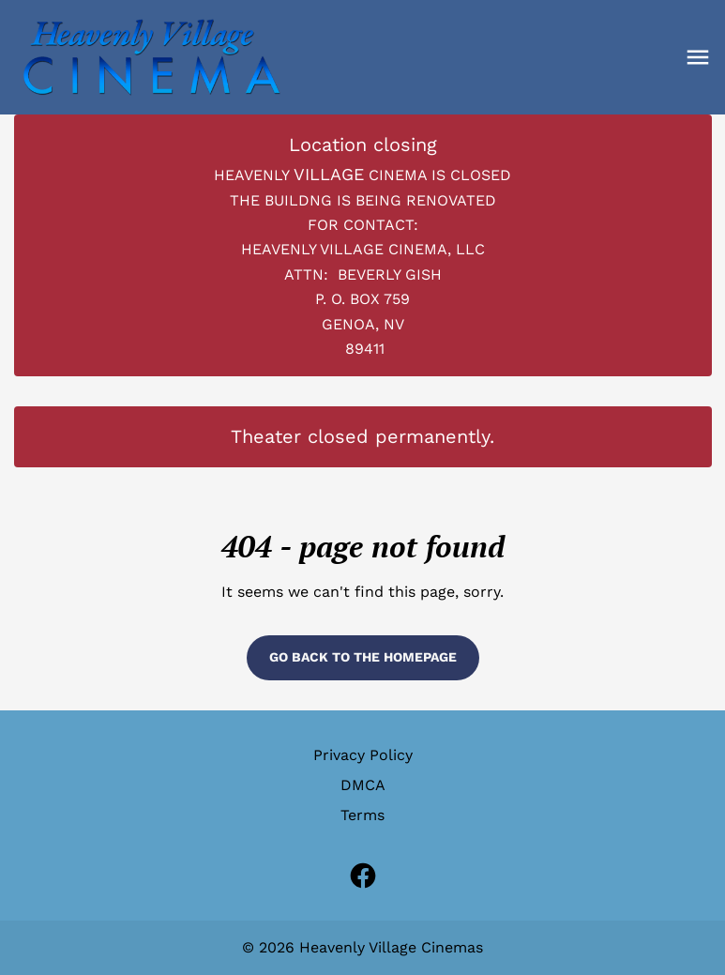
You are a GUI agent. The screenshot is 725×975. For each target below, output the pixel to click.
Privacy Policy (363, 755)
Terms (362, 815)
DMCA (362, 785)
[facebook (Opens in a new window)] (363, 876)
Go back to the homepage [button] (363, 656)
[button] (698, 57)
